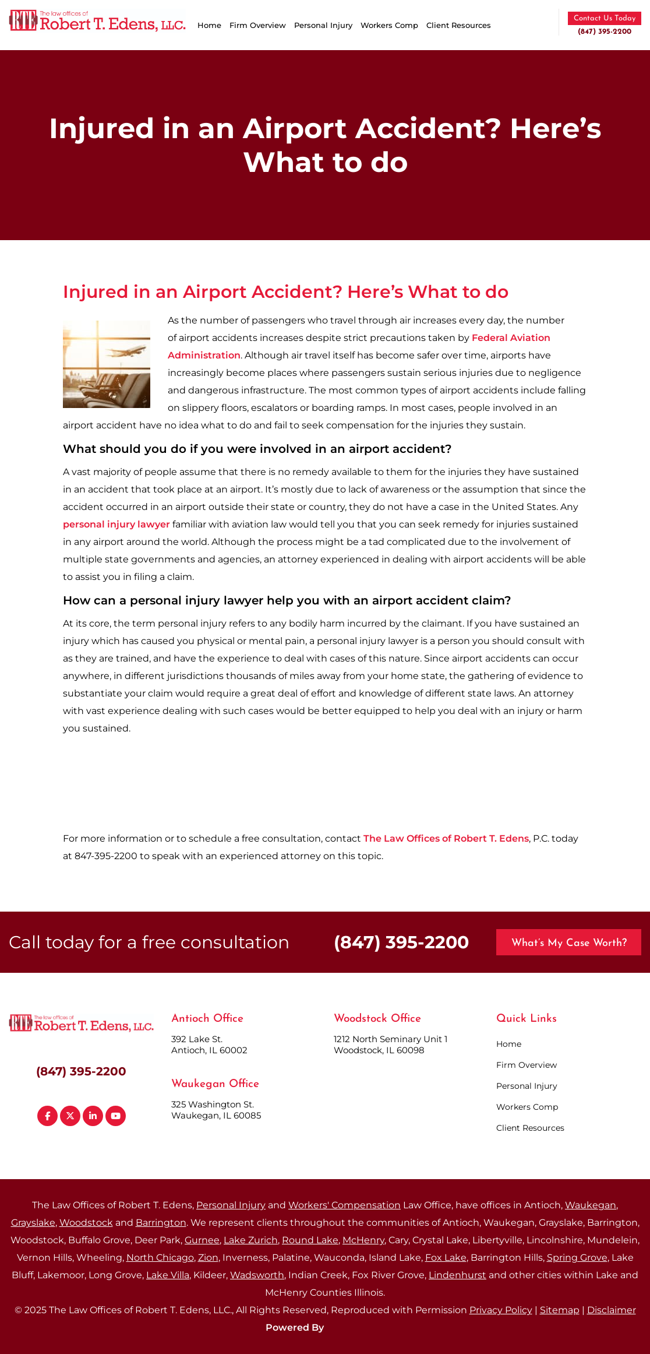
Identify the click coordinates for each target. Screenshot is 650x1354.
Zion (208, 1257)
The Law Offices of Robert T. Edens (446, 838)
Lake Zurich (251, 1240)
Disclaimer (611, 1310)
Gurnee (202, 1240)
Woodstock (86, 1222)
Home (209, 25)
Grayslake (33, 1222)
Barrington (161, 1222)
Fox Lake (446, 1257)
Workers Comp (389, 25)
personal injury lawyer (116, 524)
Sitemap (560, 1310)
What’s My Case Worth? (569, 943)
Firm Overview (257, 25)
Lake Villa (167, 1275)
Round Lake (310, 1240)
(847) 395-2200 (604, 32)
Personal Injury (323, 25)
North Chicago (160, 1257)
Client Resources (458, 25)
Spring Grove (577, 1257)
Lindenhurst (457, 1275)
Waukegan (590, 1205)
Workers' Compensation (344, 1205)
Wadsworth (257, 1275)
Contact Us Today (604, 18)
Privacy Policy (500, 1310)
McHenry (363, 1240)
